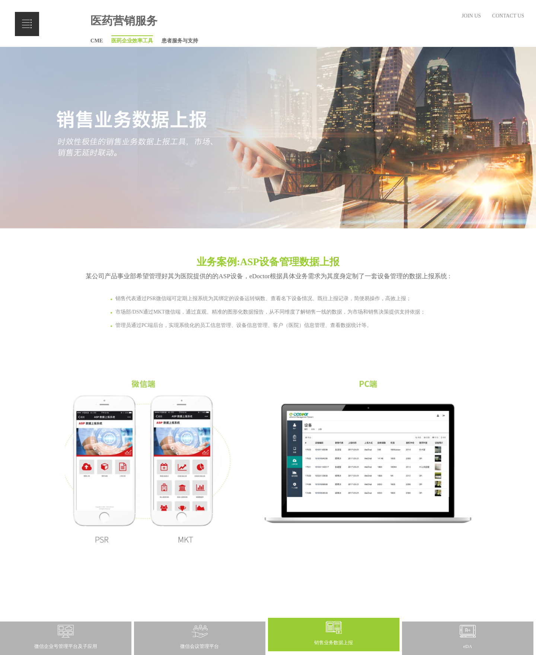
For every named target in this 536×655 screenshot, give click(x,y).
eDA (467, 646)
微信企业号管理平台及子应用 (65, 646)
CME (96, 41)
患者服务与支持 (180, 41)
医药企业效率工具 (132, 41)
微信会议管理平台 (199, 646)
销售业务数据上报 (333, 642)
